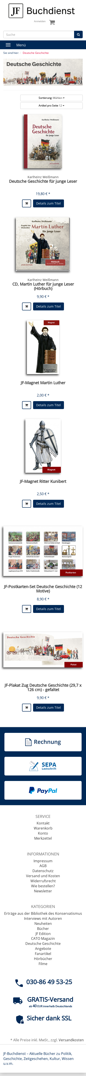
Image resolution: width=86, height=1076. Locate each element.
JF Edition (43, 933)
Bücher (43, 928)
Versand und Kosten (43, 875)
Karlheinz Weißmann (43, 177)
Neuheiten (43, 923)
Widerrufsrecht (43, 881)
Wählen (52, 98)
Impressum (43, 861)
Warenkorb (43, 828)
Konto (43, 833)
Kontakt (43, 823)
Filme (43, 963)
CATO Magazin (43, 938)
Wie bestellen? (43, 886)
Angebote (43, 948)
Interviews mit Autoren (43, 918)
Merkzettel (43, 838)
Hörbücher (43, 958)
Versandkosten (71, 1040)
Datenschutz (43, 870)
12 (51, 105)
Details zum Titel (48, 203)
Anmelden (40, 21)
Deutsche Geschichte (43, 943)
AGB (43, 865)
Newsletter (43, 891)
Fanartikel (43, 953)
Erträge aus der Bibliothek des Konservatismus (43, 913)
